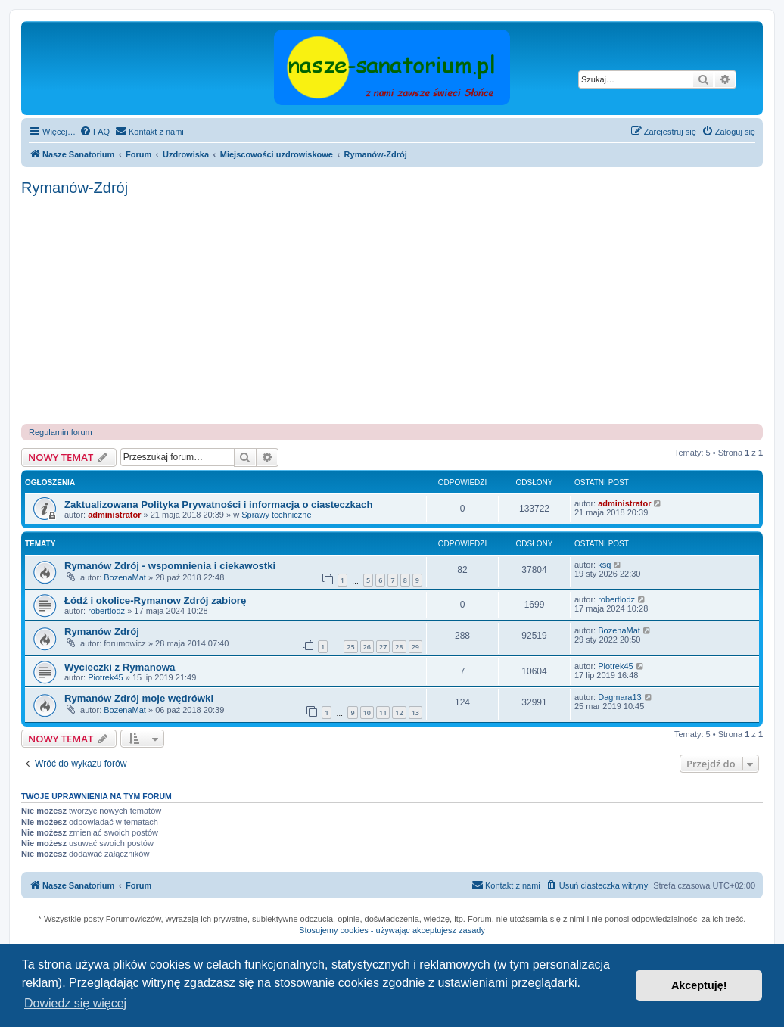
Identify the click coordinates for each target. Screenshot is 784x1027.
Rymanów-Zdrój (74, 187)
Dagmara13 (619, 697)
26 (367, 647)
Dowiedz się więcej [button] (75, 1003)
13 (415, 712)
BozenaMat (125, 577)
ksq (604, 564)
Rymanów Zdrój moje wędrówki (138, 698)
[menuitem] (94, 132)
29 (415, 647)
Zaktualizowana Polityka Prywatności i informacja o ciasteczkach (218, 504)
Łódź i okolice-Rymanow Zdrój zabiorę (155, 600)
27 (383, 647)
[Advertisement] (402, 310)
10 (367, 712)
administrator (114, 514)
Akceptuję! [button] (699, 985)
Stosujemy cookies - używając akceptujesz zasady (392, 930)
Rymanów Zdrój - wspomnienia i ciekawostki (169, 565)
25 (350, 647)
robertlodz (106, 610)
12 (399, 712)
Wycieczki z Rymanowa (119, 667)
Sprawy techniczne (276, 514)
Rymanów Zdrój (101, 631)
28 (399, 647)
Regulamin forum (60, 432)
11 (383, 712)
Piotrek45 (105, 677)
